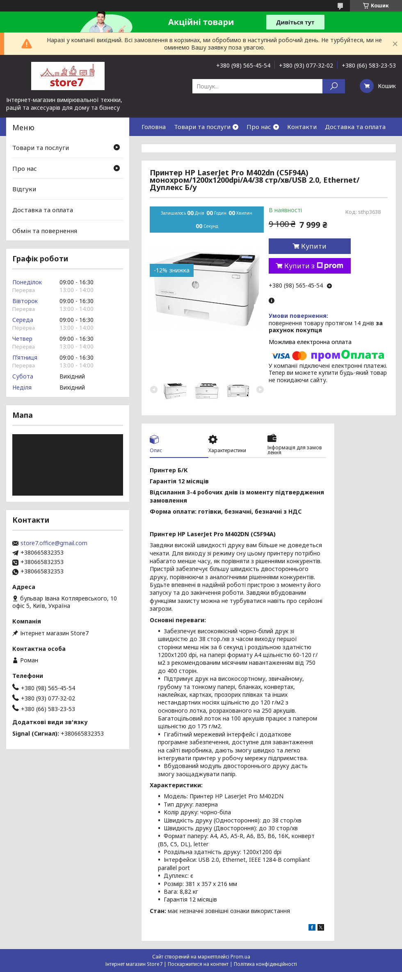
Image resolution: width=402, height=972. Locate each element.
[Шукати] (333, 86)
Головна (154, 126)
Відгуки (24, 189)
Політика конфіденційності (265, 964)
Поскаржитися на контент (198, 964)
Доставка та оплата (355, 126)
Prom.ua (240, 956)
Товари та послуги (202, 126)
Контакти (302, 126)
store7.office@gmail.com (54, 543)
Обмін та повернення (44, 230)
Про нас (259, 126)
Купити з (313, 265)
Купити (314, 246)
